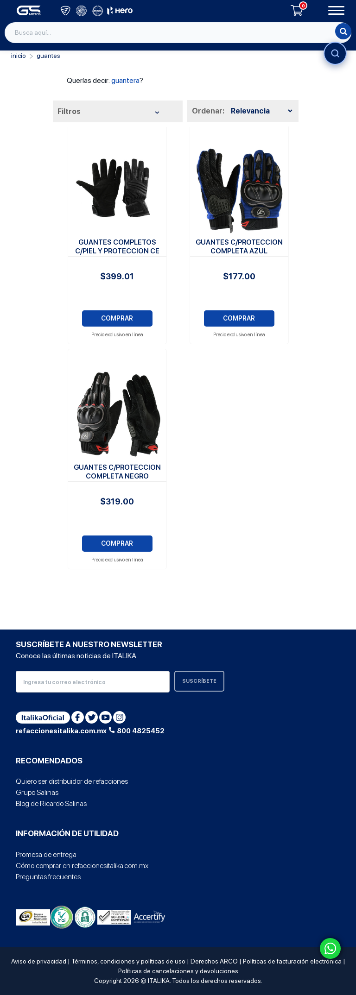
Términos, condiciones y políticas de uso (128, 961)
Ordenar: (208, 111)
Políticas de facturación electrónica (292, 961)
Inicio (18, 55)
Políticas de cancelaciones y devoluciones (178, 971)
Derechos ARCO (214, 961)
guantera (125, 80)
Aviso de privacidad (38, 961)
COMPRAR (117, 318)
